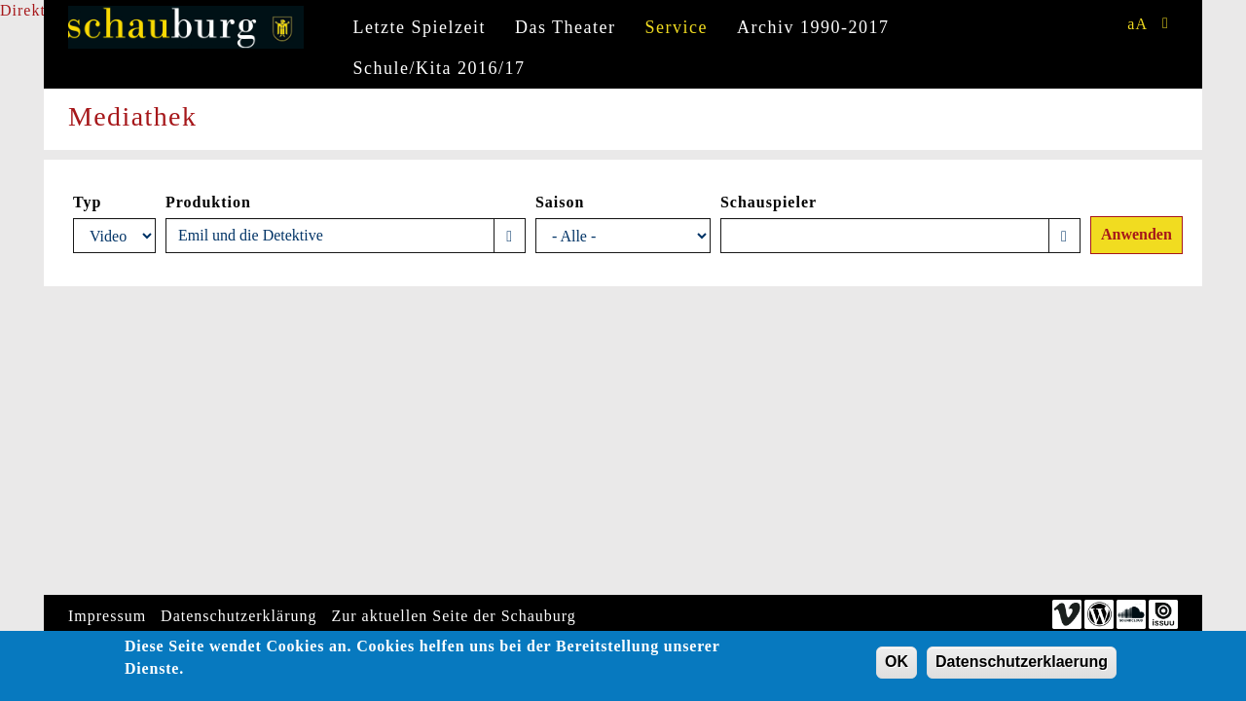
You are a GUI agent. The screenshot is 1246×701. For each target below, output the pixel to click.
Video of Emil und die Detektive (185, 437)
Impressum (107, 616)
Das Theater (565, 27)
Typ (87, 202)
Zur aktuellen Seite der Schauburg (454, 616)
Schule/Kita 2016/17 (439, 68)
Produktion (208, 202)
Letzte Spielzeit (419, 27)
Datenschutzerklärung (238, 616)
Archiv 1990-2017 (813, 27)
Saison (559, 202)
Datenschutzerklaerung (1021, 664)
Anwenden (1136, 234)
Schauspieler (768, 202)
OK (896, 664)
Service (676, 27)
